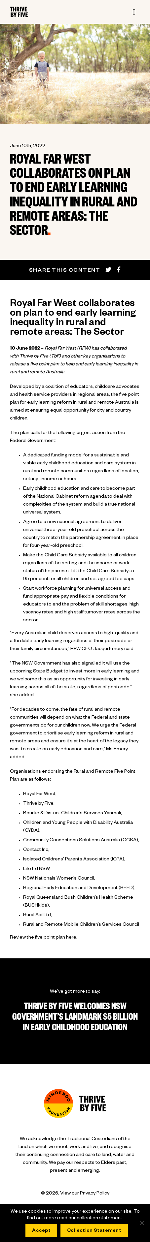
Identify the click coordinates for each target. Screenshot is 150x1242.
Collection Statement (94, 1231)
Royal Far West (60, 349)
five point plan (44, 364)
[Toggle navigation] (134, 12)
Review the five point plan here (43, 938)
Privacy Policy (94, 1193)
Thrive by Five (33, 356)
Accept (41, 1231)
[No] (141, 1223)
